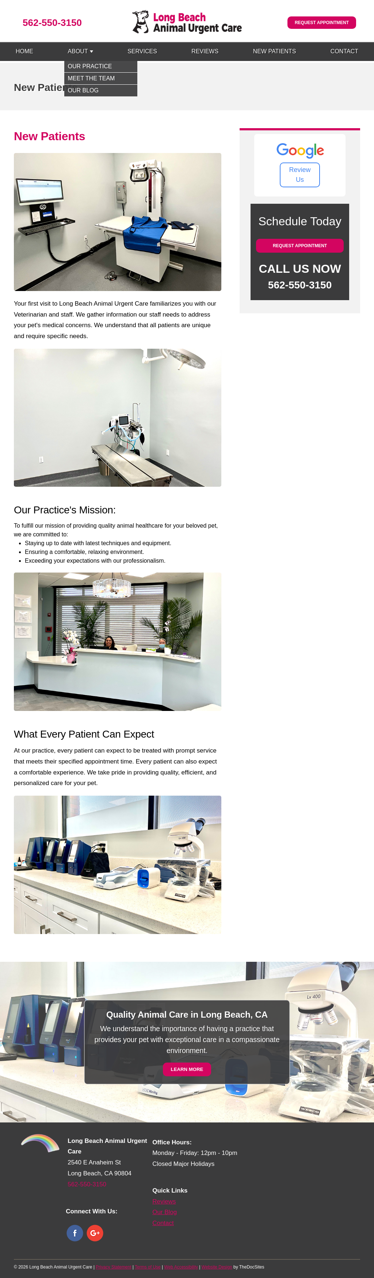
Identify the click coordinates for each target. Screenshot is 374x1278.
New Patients (274, 51)
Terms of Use (148, 1267)
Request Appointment (322, 22)
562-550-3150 (52, 22)
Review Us (300, 174)
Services (142, 51)
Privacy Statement (113, 1267)
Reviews (204, 51)
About (78, 51)
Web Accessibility (181, 1267)
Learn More (187, 1069)
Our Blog (164, 1212)
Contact (344, 51)
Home (24, 51)
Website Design (217, 1267)
